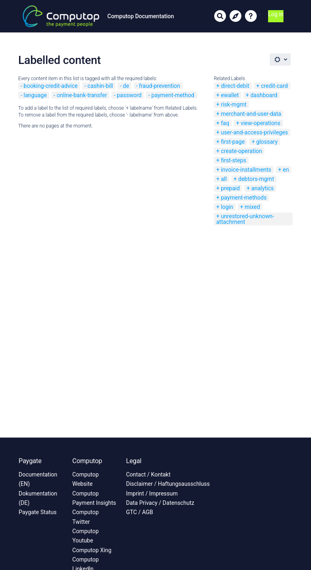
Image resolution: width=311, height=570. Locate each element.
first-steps (233, 160)
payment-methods (243, 197)
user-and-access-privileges (254, 132)
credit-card (274, 86)
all (223, 179)
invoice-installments (246, 169)
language (35, 95)
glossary (267, 141)
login (227, 207)
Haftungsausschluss (184, 484)
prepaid (230, 188)
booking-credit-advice (50, 86)
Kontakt (160, 474)
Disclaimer (139, 484)
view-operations (260, 123)
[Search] (220, 16)
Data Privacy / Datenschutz (160, 503)
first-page (233, 141)
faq (225, 123)
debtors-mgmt (256, 179)
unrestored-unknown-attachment (245, 219)
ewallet (230, 95)
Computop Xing (92, 550)
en (286, 169)
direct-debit (235, 86)
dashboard (263, 95)
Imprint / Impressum (152, 493)
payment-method (172, 95)
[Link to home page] (61, 16)
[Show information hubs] (236, 16)
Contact (136, 474)
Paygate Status (38, 512)
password (129, 95)
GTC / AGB (139, 512)
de (126, 86)
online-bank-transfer (82, 95)
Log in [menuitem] (275, 14)
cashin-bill (100, 86)
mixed (252, 207)
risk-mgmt (233, 104)
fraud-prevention (159, 86)
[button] (251, 16)
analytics (262, 188)
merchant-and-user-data (251, 114)
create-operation (241, 151)
